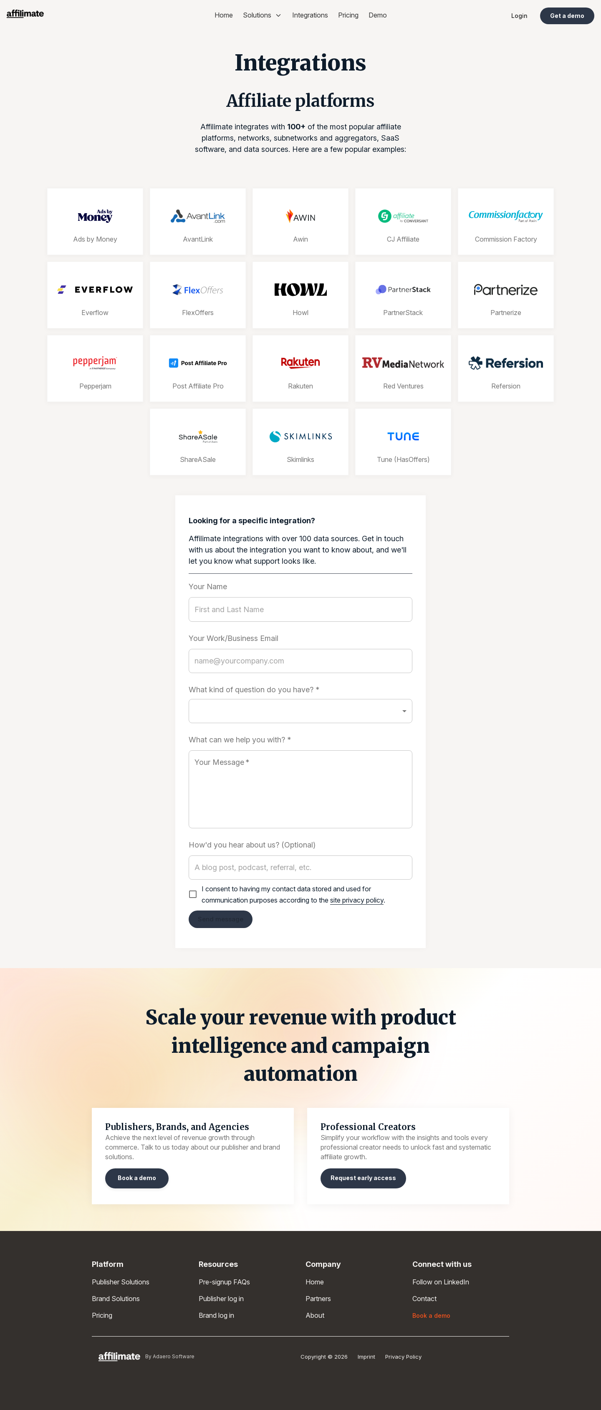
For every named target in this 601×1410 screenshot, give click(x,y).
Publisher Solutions (120, 1282)
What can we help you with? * (240, 740)
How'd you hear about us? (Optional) (252, 845)
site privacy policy (357, 900)
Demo (378, 15)
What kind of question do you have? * (254, 690)
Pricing (348, 15)
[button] (300, 711)
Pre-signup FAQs (224, 1282)
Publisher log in (221, 1298)
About (315, 1315)
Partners (318, 1298)
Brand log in (216, 1315)
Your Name (208, 586)
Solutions (262, 15)
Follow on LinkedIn (440, 1282)
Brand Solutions (116, 1298)
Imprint (366, 1356)
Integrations (310, 15)
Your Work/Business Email (233, 638)
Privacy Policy (403, 1356)
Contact (424, 1298)
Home (224, 15)
